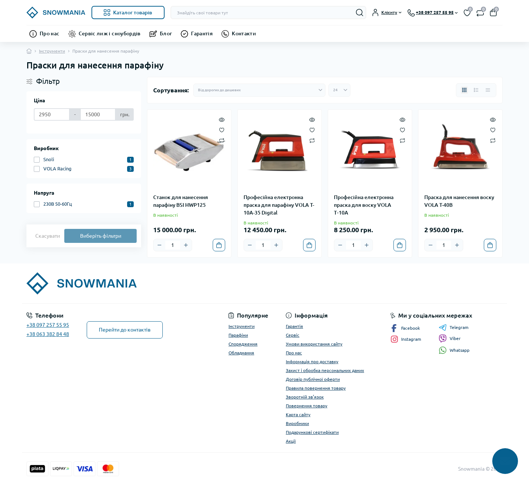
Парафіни (238, 335)
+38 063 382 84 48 (47, 334)
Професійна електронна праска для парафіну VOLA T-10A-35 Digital (279, 205)
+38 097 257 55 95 (47, 325)
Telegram (453, 327)
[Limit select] (339, 90)
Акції (291, 441)
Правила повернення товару (316, 388)
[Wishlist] (221, 129)
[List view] (476, 90)
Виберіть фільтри (100, 236)
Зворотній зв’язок (305, 396)
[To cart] (219, 245)
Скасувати (47, 236)
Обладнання (241, 352)
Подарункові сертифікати (312, 432)
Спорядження (243, 343)
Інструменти (52, 51)
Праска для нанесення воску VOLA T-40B (459, 201)
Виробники (297, 423)
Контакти (244, 33)
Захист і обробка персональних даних (325, 370)
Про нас (50, 33)
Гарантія (202, 33)
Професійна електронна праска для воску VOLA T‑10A (363, 205)
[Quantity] (172, 245)
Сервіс (292, 335)
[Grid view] (464, 90)
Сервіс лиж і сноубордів (110, 33)
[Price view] (488, 90)
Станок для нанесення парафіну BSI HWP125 (180, 201)
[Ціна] (52, 114)
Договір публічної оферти (313, 379)
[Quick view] (221, 119)
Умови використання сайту (314, 343)
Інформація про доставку (312, 361)
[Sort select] (259, 90)
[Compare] (221, 140)
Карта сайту (298, 414)
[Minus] (159, 245)
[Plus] (186, 245)
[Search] (359, 12)
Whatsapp (454, 350)
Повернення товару (306, 405)
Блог (166, 33)
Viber (450, 338)
